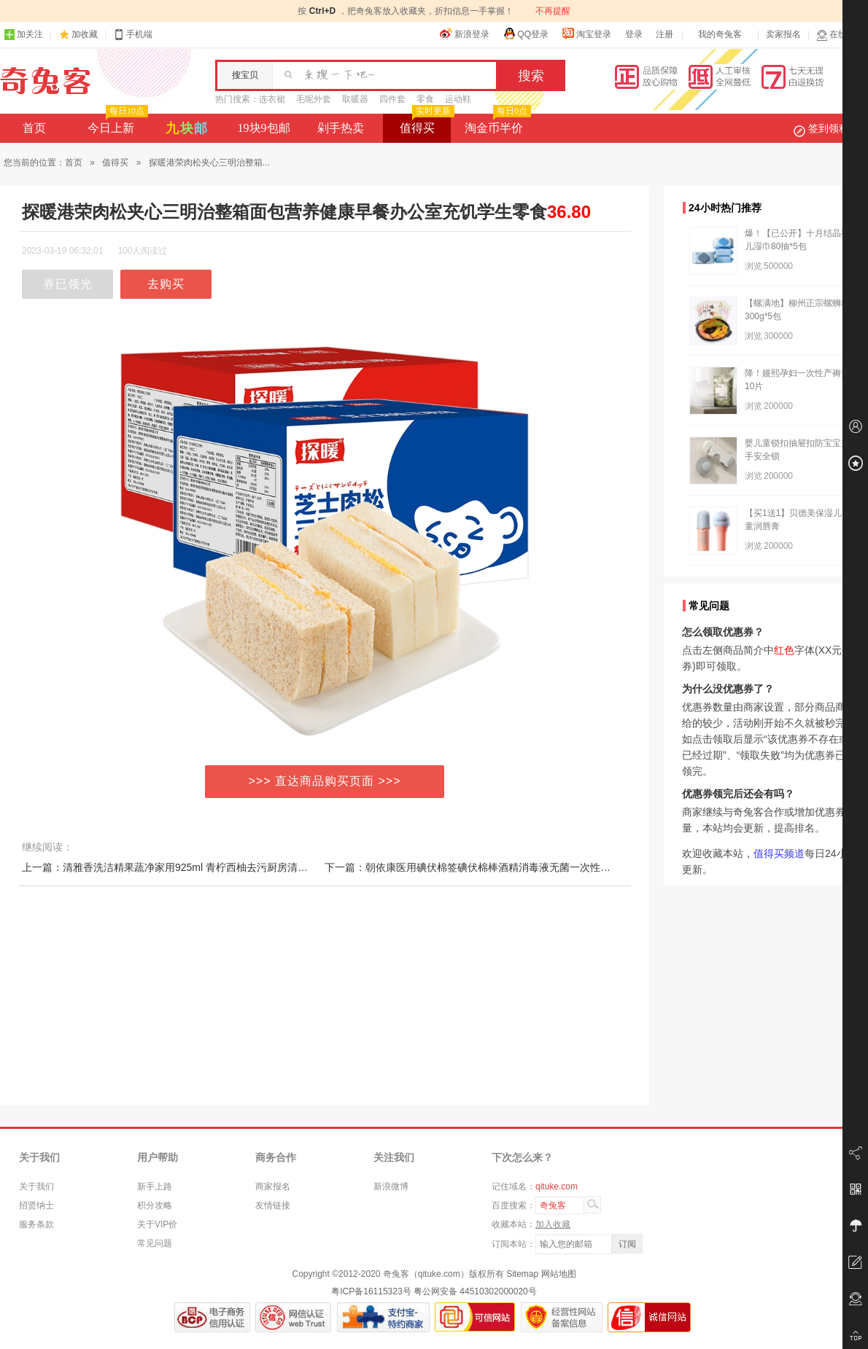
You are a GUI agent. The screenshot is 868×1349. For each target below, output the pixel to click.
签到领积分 (829, 128)
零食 (425, 99)
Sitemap (522, 1274)
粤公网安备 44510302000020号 (475, 1291)
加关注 (23, 34)
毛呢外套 (313, 99)
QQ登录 (526, 33)
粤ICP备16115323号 (371, 1291)
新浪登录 (464, 33)
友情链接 (272, 1205)
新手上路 (154, 1186)
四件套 (392, 99)
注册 (664, 34)
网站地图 (558, 1274)
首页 (34, 128)
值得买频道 (779, 853)
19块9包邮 (264, 128)
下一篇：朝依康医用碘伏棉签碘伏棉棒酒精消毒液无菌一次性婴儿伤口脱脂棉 (498, 867)
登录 (634, 34)
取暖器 (355, 99)
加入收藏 (552, 1224)
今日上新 (116, 124)
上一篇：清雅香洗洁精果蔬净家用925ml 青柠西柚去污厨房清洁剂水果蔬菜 (190, 867)
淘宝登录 (586, 33)
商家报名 (272, 1186)
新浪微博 (390, 1186)
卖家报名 (783, 34)
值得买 (426, 124)
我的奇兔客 (720, 34)
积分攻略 (154, 1205)
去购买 (166, 284)
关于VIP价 (157, 1224)
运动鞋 (458, 99)
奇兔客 (45, 80)
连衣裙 (272, 99)
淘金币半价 (496, 124)
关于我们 (36, 1186)
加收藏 (84, 34)
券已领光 (68, 284)
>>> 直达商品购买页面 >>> (325, 781)
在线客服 (840, 34)
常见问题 (154, 1243)
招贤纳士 (36, 1205)
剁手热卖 (340, 128)
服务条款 (36, 1224)
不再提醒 (552, 11)
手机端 (132, 34)
